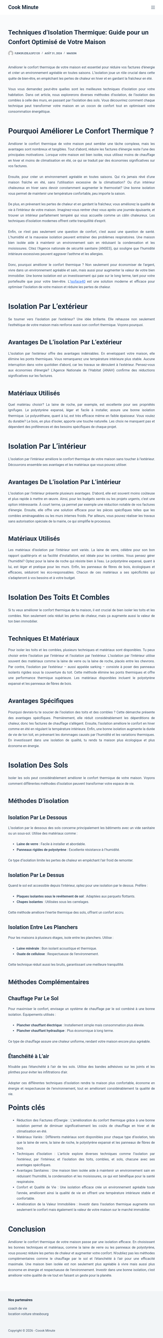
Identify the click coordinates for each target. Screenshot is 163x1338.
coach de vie (17, 1308)
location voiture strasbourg (28, 1314)
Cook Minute (23, 7)
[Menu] (153, 7)
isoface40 (77, 281)
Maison (71, 53)
